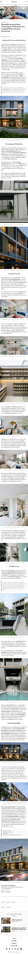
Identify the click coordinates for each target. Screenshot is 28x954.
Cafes (8, 4)
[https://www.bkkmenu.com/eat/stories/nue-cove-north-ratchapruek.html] (10, 907)
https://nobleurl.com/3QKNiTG (8, 827)
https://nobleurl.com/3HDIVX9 (18, 92)
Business (14, 943)
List (22, 4)
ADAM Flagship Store (17, 920)
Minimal (3, 902)
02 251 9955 (6, 890)
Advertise (14, 940)
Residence (8, 902)
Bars (11, 4)
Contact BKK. (14, 945)
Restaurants (3, 4)
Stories (15, 4)
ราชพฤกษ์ (3, 33)
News (19, 4)
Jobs (14, 938)
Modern (8, 22)
